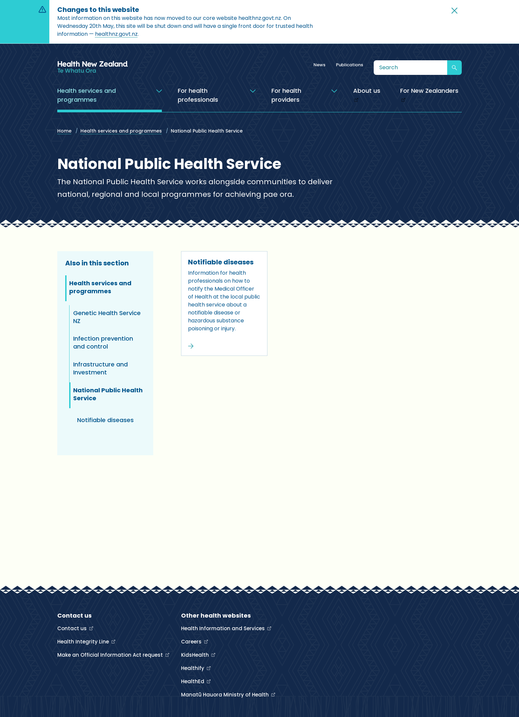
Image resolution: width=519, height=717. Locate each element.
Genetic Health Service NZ (107, 317)
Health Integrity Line (83, 641)
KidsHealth (195, 654)
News (319, 65)
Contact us (72, 628)
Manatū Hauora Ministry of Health (225, 694)
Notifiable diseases (221, 262)
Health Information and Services (223, 628)
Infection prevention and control (103, 342)
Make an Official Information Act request (110, 654)
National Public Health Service (108, 394)
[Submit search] (454, 67)
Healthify (193, 668)
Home (64, 131)
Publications (349, 65)
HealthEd (193, 681)
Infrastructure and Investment (100, 368)
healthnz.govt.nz (116, 34)
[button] (454, 10)
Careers (192, 641)
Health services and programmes (121, 131)
